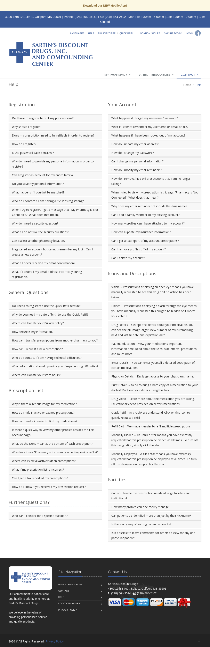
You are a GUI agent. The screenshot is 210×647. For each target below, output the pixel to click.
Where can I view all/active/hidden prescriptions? (44, 461)
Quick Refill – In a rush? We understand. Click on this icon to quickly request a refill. (150, 415)
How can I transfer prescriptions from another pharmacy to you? (55, 340)
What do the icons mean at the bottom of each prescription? (52, 444)
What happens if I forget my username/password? (144, 118)
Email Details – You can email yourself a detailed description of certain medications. (153, 365)
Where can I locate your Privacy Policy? (38, 323)
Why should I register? (26, 127)
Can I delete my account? (128, 258)
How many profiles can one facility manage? (140, 507)
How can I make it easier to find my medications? (44, 421)
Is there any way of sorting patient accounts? (141, 524)
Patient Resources (154, 74)
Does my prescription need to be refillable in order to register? (53, 135)
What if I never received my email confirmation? (43, 263)
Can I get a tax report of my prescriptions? (40, 478)
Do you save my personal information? (38, 184)
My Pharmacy (115, 74)
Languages (77, 33)
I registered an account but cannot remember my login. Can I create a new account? (52, 251)
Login (189, 33)
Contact (188, 74)
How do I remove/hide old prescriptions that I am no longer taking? (150, 181)
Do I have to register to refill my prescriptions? (42, 118)
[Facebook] (198, 33)
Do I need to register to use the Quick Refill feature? (46, 306)
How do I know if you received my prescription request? (49, 487)
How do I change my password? (132, 153)
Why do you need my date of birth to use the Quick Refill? (50, 314)
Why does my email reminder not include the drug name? (149, 206)
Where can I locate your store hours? (36, 375)
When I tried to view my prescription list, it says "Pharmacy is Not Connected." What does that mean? (154, 194)
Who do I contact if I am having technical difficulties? (46, 358)
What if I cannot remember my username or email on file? (149, 127)
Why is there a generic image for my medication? (44, 404)
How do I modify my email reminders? (136, 170)
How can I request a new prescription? (37, 349)
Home (187, 85)
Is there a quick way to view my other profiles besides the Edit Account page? (53, 432)
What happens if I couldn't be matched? (38, 192)
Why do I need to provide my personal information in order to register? (53, 163)
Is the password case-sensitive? (33, 153)
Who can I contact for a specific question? (39, 516)
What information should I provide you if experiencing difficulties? (55, 366)
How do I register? (24, 144)
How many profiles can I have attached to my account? (148, 223)
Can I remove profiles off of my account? (138, 249)
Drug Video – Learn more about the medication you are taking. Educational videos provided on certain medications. (153, 401)
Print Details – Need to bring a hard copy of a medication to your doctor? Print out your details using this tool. (154, 387)
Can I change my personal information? (137, 161)
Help (91, 33)
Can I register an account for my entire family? (42, 175)
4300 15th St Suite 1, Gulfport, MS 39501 (33, 17)
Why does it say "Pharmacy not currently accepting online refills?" (55, 452)
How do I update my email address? (135, 144)
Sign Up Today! (173, 33)
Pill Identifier (106, 33)
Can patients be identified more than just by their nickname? (151, 515)
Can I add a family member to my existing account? (145, 215)
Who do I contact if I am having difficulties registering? (48, 201)
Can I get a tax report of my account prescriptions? (145, 241)
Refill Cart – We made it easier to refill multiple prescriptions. (151, 426)
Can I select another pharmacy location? (38, 241)
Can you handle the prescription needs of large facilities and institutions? (151, 495)
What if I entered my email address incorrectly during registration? (47, 274)
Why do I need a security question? (35, 223)
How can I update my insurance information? (141, 232)
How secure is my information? (32, 332)
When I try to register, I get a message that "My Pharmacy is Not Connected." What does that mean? (55, 212)
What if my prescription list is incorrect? (38, 469)
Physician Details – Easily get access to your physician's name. (152, 376)
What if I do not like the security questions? (40, 232)
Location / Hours (149, 33)
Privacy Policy (67, 610)
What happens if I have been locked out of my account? (148, 135)
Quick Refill (127, 33)
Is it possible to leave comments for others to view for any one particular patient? (153, 535)
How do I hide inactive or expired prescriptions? (43, 412)
